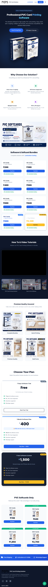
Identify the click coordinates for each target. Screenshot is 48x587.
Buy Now (12, 171)
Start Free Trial (24, 410)
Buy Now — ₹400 (24, 446)
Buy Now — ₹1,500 (24, 482)
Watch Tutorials (31, 30)
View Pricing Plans (16, 30)
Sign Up (40, 2)
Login (35, 2)
